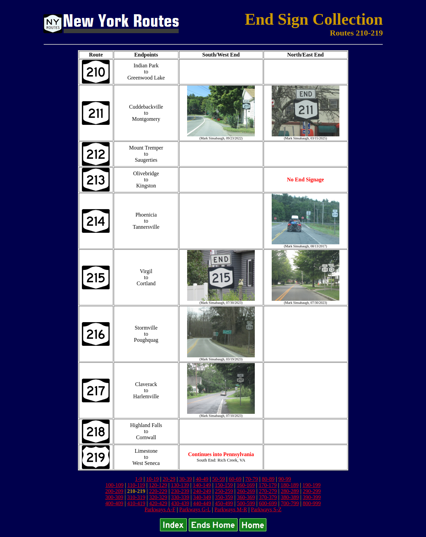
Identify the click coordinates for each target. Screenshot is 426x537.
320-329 (158, 497)
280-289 (290, 491)
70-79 (251, 479)
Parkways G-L (194, 509)
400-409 (114, 503)
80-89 (268, 479)
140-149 (202, 485)
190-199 (311, 485)
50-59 (218, 479)
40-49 (202, 479)
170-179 (267, 485)
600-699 (268, 503)
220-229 (158, 491)
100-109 (115, 485)
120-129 (158, 485)
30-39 (185, 479)
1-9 (138, 479)
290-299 (312, 491)
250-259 (224, 491)
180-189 (289, 485)
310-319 (136, 497)
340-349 (202, 497)
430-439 (180, 503)
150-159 (224, 485)
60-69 (235, 479)
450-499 (224, 503)
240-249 (202, 491)
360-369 (246, 497)
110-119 (136, 485)
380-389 (290, 497)
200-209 (114, 491)
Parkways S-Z (266, 509)
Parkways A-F (159, 509)
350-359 (224, 497)
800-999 (312, 503)
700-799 (290, 503)
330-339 (180, 497)
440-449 (202, 503)
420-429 (158, 503)
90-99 (284, 479)
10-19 (152, 479)
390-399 (312, 497)
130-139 (180, 485)
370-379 (268, 497)
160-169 (246, 485)
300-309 (114, 497)
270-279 (268, 491)
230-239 (180, 491)
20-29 (169, 479)
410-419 (136, 503)
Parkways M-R (231, 509)
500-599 (246, 503)
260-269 (246, 491)
